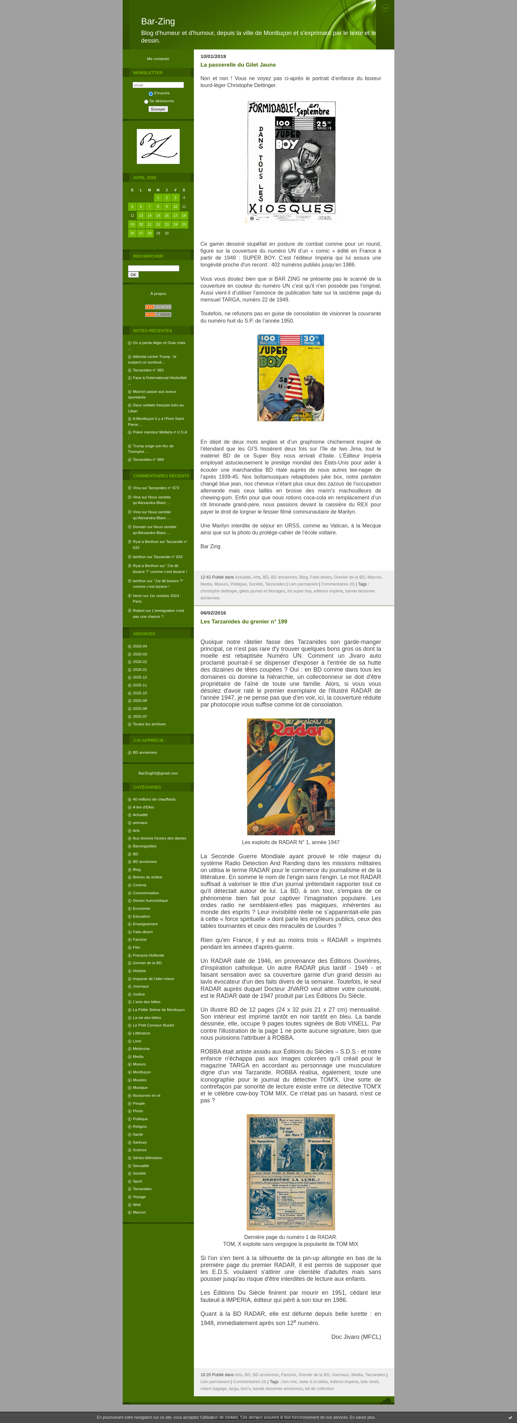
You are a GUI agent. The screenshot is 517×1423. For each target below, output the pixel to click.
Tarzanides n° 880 (148, 459)
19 (133, 224)
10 (175, 206)
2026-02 (140, 661)
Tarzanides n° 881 (148, 370)
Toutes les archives (149, 724)
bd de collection (319, 1388)
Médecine (141, 1048)
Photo (138, 1111)
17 (175, 215)
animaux (140, 822)
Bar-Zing (158, 21)
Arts (136, 830)
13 (141, 215)
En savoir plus (362, 1417)
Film (136, 947)
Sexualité (141, 1165)
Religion (140, 1126)
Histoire (139, 970)
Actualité (140, 814)
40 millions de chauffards (154, 799)
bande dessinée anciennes (278, 1388)
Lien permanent (303, 584)
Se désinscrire (159, 101)
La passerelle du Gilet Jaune (238, 65)
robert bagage (213, 1388)
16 (167, 215)
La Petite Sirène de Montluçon (159, 1009)
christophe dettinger (218, 591)
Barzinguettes (145, 846)
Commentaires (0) (338, 584)
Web (137, 1204)
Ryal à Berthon (146, 541)
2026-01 (140, 669)
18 (184, 215)
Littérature (141, 1033)
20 (141, 224)
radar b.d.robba (313, 1381)
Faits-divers (143, 932)
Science (140, 1150)
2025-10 (140, 693)
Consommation (146, 893)
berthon (139, 556)
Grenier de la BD (147, 963)
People (139, 1103)
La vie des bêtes (147, 1017)
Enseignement (145, 924)
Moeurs (139, 1064)
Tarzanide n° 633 (168, 556)
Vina (136, 488)
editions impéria (328, 591)
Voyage (139, 1196)
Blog (137, 869)
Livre (137, 1041)
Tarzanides (142, 1188)
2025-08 (140, 708)
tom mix (289, 1381)
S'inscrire (159, 93)
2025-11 (140, 685)
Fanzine (140, 939)
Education (141, 916)
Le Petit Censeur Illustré (153, 1025)
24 (175, 224)
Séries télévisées (147, 1157)
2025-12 (140, 677)
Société (139, 1173)
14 (150, 215)
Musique (140, 1087)
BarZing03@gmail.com (158, 773)
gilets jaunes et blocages (262, 591)
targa (233, 1388)
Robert (138, 610)
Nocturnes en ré (147, 1095)
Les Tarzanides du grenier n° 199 (243, 621)
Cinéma (139, 885)
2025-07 (140, 716)
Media (138, 1056)
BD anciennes (145, 752)
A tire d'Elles (143, 807)
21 (150, 224)
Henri (137, 595)
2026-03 (140, 654)
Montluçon (142, 1072)
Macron (139, 1212)
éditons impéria (344, 1381)
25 (184, 224)
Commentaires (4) (250, 1381)
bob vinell (370, 1381)
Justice (139, 994)
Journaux (141, 986)
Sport (137, 1181)
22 (158, 224)
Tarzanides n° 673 (163, 488)
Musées (139, 1080)
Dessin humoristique (150, 900)
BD (135, 854)
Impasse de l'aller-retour (153, 978)
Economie (141, 908)
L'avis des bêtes (147, 1001)
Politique (140, 1119)
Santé (138, 1134)
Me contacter (158, 58)
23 (167, 224)
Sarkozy (140, 1142)
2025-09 (140, 700)
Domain (139, 526)
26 (133, 233)
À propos (158, 293)
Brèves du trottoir (147, 877)
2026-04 (140, 646)
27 (141, 233)
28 (150, 233)
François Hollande (148, 955)
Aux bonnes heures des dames (159, 838)
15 (158, 215)
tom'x (246, 1388)
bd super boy (299, 591)
